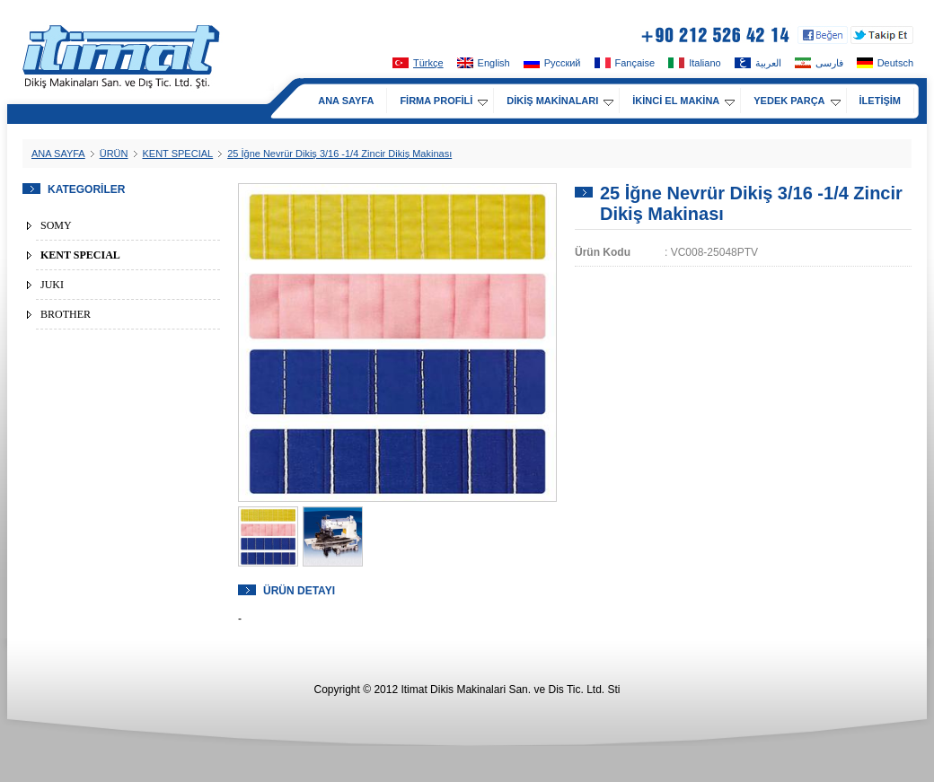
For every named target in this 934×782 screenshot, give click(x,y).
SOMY (56, 225)
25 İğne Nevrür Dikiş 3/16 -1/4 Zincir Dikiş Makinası (339, 153)
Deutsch (885, 62)
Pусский (552, 62)
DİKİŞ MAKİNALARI (560, 100)
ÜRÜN (114, 153)
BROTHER (65, 314)
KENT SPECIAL (178, 153)
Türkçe (418, 62)
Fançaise (625, 62)
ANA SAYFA (346, 100)
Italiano (694, 62)
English (483, 62)
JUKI (52, 284)
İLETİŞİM (880, 100)
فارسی (819, 62)
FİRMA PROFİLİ (444, 100)
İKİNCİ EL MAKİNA (683, 100)
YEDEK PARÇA (796, 100)
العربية (758, 62)
